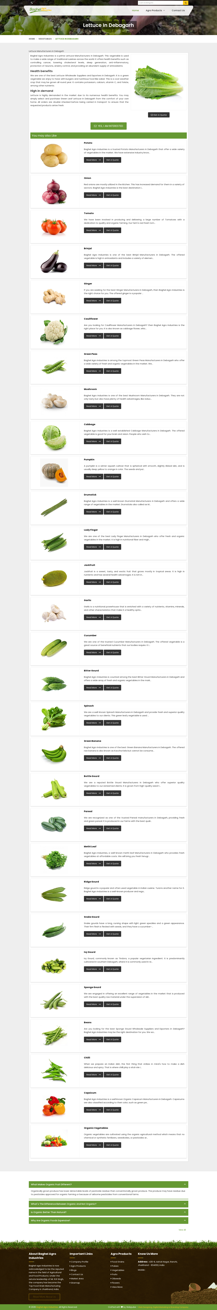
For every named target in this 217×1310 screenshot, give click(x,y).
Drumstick (90, 494)
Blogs (73, 1270)
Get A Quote (159, 114)
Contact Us (178, 10)
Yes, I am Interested (108, 126)
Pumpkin (89, 459)
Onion (87, 178)
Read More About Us (44, 1296)
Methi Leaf (90, 846)
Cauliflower (91, 318)
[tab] (108, 1184)
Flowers (115, 1282)
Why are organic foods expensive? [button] (50, 1220)
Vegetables (45, 38)
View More (117, 1286)
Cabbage (89, 424)
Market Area (77, 1278)
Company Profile (79, 1261)
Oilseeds (116, 1278)
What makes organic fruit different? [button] (51, 1184)
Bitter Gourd (91, 670)
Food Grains (117, 1261)
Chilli (87, 1057)
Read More (93, 160)
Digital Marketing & (161, 1307)
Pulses (115, 1265)
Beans (87, 1022)
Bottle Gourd (91, 776)
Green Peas (90, 354)
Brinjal (88, 248)
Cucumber (90, 635)
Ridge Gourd (91, 881)
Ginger (88, 283)
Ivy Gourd (89, 952)
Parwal (88, 811)
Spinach (89, 705)
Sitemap (75, 1282)
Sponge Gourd (92, 987)
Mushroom (90, 389)
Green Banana (92, 741)
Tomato (89, 213)
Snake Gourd (91, 917)
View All (182, 1229)
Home (135, 10)
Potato (88, 143)
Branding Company (179, 1307)
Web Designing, (145, 1307)
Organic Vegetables (96, 1128)
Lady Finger (91, 530)
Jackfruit (89, 565)
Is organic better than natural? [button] (48, 1212)
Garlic (87, 600)
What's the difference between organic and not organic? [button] (63, 1204)
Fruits (114, 1274)
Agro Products (155, 10)
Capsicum (90, 1092)
